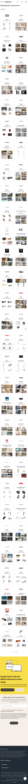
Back (12, 651)
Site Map (14, 782)
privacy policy (22, 713)
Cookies (20, 779)
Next (16, 651)
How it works (20, 689)
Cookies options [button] (13, 779)
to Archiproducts (6, 3)
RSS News (17, 780)
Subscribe (14, 723)
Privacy (7, 779)
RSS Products (24, 780)
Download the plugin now (7, 689)
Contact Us (8, 760)
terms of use (15, 713)
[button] (1, 2)
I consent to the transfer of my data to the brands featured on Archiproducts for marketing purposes (11, 711)
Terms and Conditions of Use (7, 780)
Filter (3, 9)
